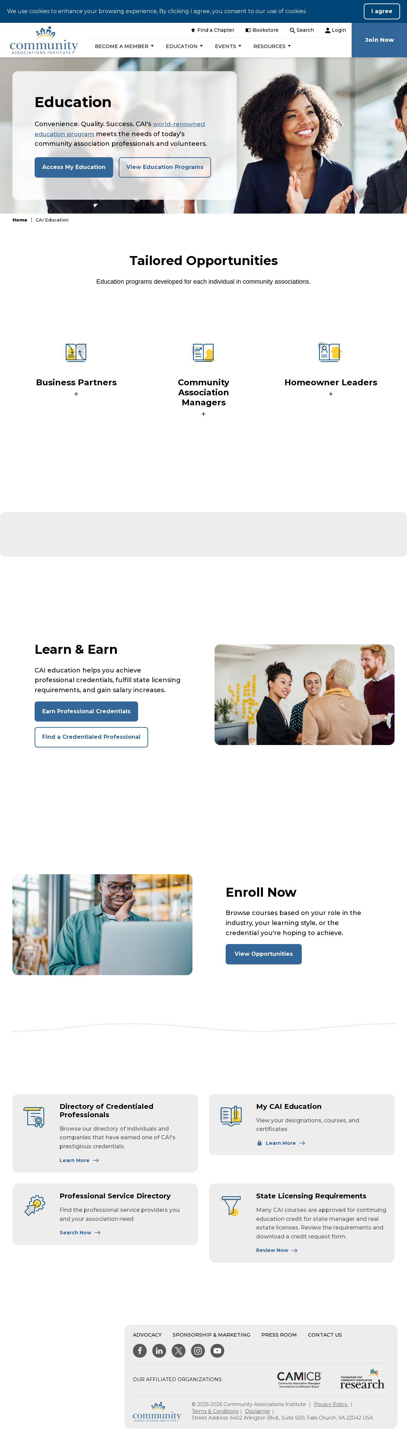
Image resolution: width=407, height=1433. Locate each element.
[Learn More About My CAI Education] (281, 1146)
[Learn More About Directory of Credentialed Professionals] (79, 1163)
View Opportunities (268, 960)
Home (19, 220)
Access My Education (74, 167)
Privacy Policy (331, 1407)
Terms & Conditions (215, 1414)
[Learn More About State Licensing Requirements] (277, 1253)
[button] (125, 46)
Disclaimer (257, 1414)
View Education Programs (165, 167)
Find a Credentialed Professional (91, 739)
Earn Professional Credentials (86, 714)
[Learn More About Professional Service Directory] (80, 1235)
